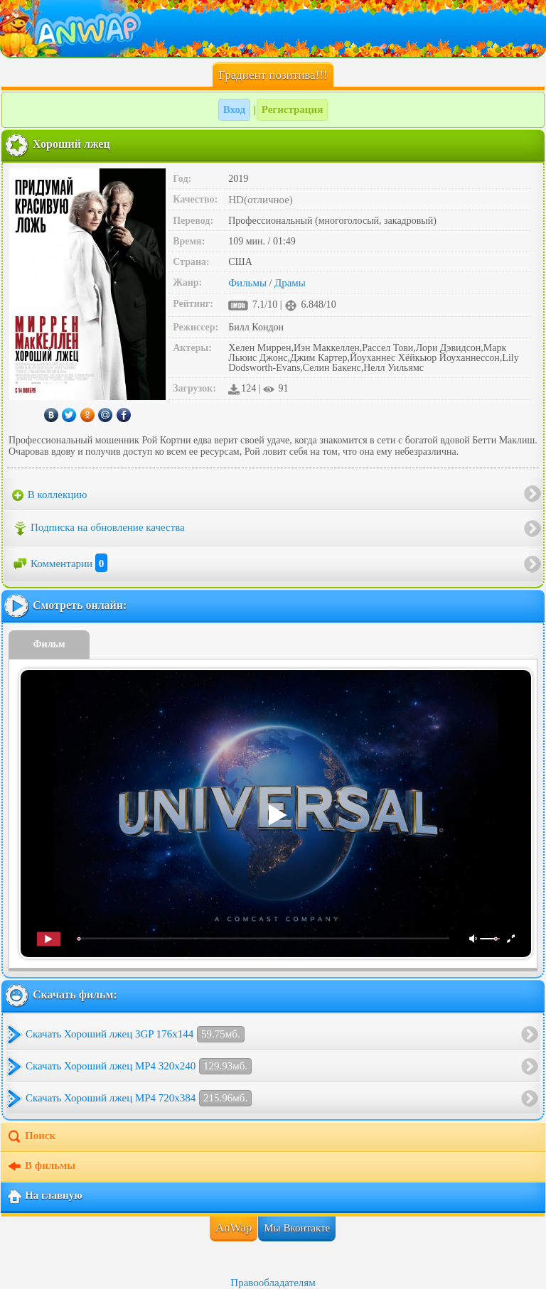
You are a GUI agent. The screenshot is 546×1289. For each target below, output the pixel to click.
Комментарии (59, 563)
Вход (234, 109)
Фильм (49, 644)
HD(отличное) (260, 199)
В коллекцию (49, 495)
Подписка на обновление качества (98, 528)
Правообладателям (272, 1282)
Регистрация (292, 109)
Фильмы (247, 282)
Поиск (30, 1136)
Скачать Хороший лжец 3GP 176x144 (135, 1034)
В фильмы (40, 1166)
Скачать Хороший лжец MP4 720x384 (139, 1098)
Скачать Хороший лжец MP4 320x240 (139, 1066)
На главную (44, 1196)
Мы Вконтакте (297, 1228)
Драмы (290, 282)
